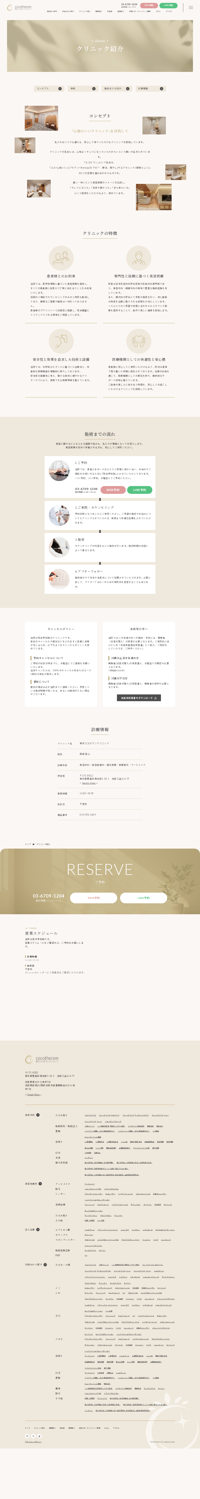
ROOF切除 (112, 1156)
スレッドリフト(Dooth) (95, 1124)
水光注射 (168, 1219)
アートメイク (90, 1198)
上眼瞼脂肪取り (141, 1156)
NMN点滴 (103, 1235)
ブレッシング (90, 1219)
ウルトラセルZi (108, 1230)
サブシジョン (143, 1219)
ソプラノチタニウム (115, 1203)
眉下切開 (88, 1162)
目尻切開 (88, 1156)
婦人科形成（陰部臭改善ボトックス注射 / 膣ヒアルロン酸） (110, 1183)
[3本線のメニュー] (191, 7)
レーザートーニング (131, 1208)
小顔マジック (90, 1128)
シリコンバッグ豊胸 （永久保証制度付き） (141, 1139)
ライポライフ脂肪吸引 (144, 1128)
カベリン (105, 1271)
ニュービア (131, 1244)
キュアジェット (106, 1219)
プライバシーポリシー (33, 1492)
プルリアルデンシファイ (137, 1260)
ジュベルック (90, 1266)
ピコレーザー (114, 1208)
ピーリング (89, 1225)
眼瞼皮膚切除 (126, 1156)
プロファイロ (90, 1260)
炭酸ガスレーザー (92, 1214)
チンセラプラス (91, 1271)
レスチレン (143, 1244)
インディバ (89, 1172)
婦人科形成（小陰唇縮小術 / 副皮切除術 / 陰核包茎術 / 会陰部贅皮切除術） (117, 1189)
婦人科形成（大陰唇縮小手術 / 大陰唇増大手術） (143, 1177)
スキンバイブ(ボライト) (109, 1266)
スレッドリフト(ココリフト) (113, 1117)
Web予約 (149, 5)
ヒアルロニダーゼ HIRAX (96, 1250)
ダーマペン (156, 1219)
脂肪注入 (88, 1134)
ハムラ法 (130, 1150)
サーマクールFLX (92, 1230)
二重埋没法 (102, 1150)
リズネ (165, 1260)
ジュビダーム (90, 1244)
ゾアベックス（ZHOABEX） (111, 1244)
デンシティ (123, 1230)
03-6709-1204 (129, 4)
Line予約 (168, 5)
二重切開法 (89, 1150)
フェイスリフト (91, 1117)
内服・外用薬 (90, 1235)
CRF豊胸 (167, 1139)
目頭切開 (170, 1150)
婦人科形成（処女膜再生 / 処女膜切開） (102, 1177)
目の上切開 (100, 1156)
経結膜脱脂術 (158, 1150)
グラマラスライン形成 (160, 1156)
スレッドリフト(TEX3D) (118, 1124)
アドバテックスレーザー (95, 1208)
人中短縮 (88, 1167)
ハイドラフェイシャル (124, 1219)
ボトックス (89, 1255)
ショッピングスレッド (141, 1124)
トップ (28, 844)
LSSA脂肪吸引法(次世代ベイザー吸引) (115, 1128)
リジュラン (155, 1260)
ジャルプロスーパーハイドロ (111, 1260)
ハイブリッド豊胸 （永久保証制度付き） (102, 1139)
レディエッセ (156, 1244)
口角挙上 (99, 1167)
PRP (87, 1275)
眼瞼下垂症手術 (143, 1150)
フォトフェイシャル (151, 1208)
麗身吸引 (161, 1128)
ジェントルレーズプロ (94, 1203)
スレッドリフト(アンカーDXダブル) (143, 1117)
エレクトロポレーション (107, 1225)
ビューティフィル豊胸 (94, 1145)
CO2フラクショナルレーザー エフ (117, 1214)
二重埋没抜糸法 (116, 1150)
